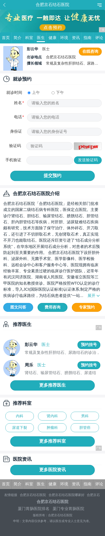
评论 (99, 38)
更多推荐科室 (52, 441)
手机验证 (13, 160)
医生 (42, 37)
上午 (34, 92)
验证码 (15, 146)
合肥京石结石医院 (33, 495)
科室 (30, 37)
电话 (18, 117)
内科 (19, 416)
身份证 (16, 131)
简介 (18, 37)
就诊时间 (14, 92)
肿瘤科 (52, 428)
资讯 (77, 37)
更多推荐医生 (52, 385)
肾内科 (52, 416)
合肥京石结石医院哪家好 (66, 495)
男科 (85, 416)
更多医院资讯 (52, 469)
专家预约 (87, 307)
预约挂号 (89, 344)
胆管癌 (85, 428)
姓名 (18, 103)
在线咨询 (90, 51)
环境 (65, 37)
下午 (58, 92)
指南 (88, 37)
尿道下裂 (19, 428)
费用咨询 (52, 307)
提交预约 (52, 175)
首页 (7, 37)
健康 (53, 37)
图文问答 (18, 307)
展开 (91, 295)
